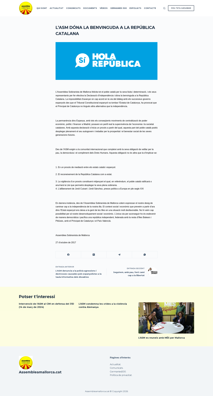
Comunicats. (116, 368)
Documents (90, 8)
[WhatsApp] (144, 254)
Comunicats (73, 8)
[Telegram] (119, 254)
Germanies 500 (118, 8)
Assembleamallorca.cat (40, 372)
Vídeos (104, 8)
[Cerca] (164, 8)
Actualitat (56, 8)
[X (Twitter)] (93, 254)
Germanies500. (118, 371)
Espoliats (135, 8)
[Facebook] (68, 254)
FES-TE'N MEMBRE (181, 8)
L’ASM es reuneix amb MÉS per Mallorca (161, 338)
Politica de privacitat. (121, 375)
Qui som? (42, 8)
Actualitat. (115, 364)
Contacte (150, 8)
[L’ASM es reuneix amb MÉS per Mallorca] (166, 318)
